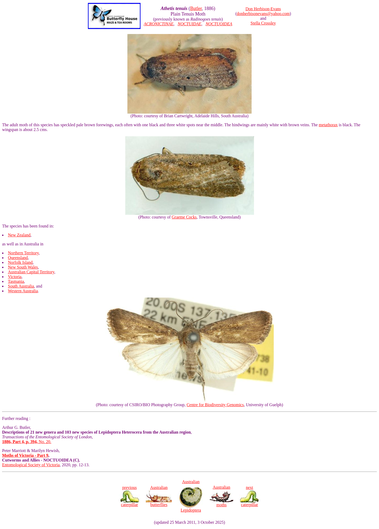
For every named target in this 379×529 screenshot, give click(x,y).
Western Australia (23, 291)
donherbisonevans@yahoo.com (263, 13)
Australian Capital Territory (31, 272)
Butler (196, 8)
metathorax (328, 125)
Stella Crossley (263, 23)
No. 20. (26, 441)
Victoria (14, 276)
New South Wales (23, 267)
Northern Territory (23, 253)
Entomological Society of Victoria (31, 465)
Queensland (18, 257)
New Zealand (19, 235)
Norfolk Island (20, 262)
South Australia (21, 286)
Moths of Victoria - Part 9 (25, 455)
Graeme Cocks (184, 217)
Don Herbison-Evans (263, 9)
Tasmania (16, 281)
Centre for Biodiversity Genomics (215, 404)
